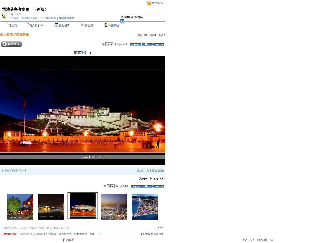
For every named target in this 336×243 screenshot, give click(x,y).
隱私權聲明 (80, 233)
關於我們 (25, 233)
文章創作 (37, 25)
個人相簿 (64, 25)
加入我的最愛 (48, 18)
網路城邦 (157, 3)
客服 (92, 233)
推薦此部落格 (30, 18)
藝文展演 (157, 170)
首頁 (14, 25)
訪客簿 (89, 25)
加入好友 (14, 18)
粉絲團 (70, 239)
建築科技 (22, 34)
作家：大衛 (15, 14)
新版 (41, 9)
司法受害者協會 (15, 9)
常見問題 (38, 233)
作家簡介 (114, 25)
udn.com (158, 233)
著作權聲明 (65, 233)
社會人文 (143, 170)
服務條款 (51, 233)
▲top (160, 227)
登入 (245, 239)
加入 (252, 239)
